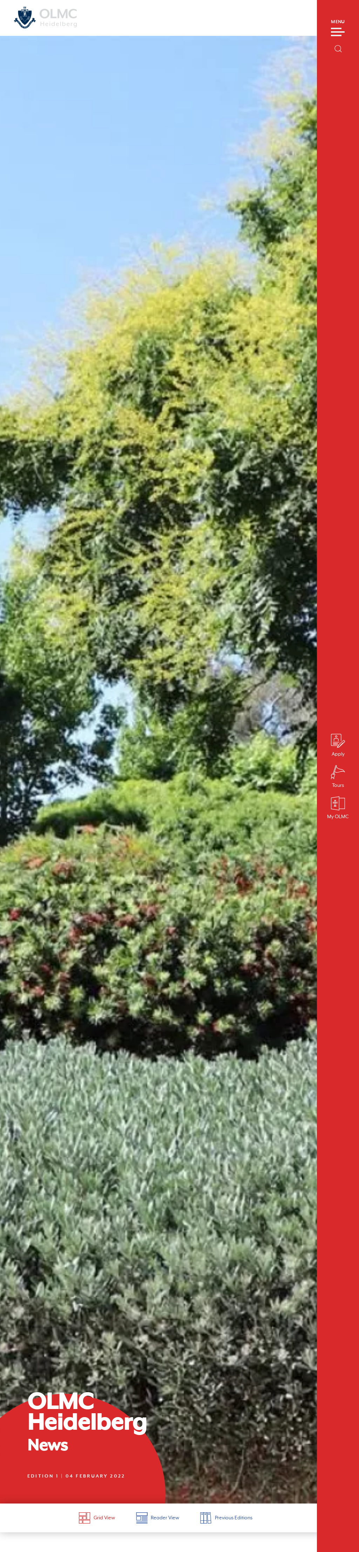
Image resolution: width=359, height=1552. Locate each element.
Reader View (157, 1518)
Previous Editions (226, 1518)
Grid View (97, 1518)
